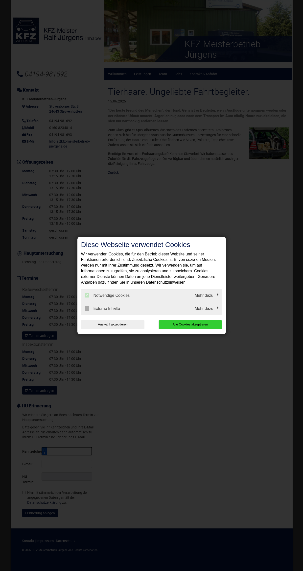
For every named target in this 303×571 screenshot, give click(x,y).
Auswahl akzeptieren (113, 324)
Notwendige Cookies (107, 295)
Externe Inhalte (102, 308)
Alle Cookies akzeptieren (190, 324)
